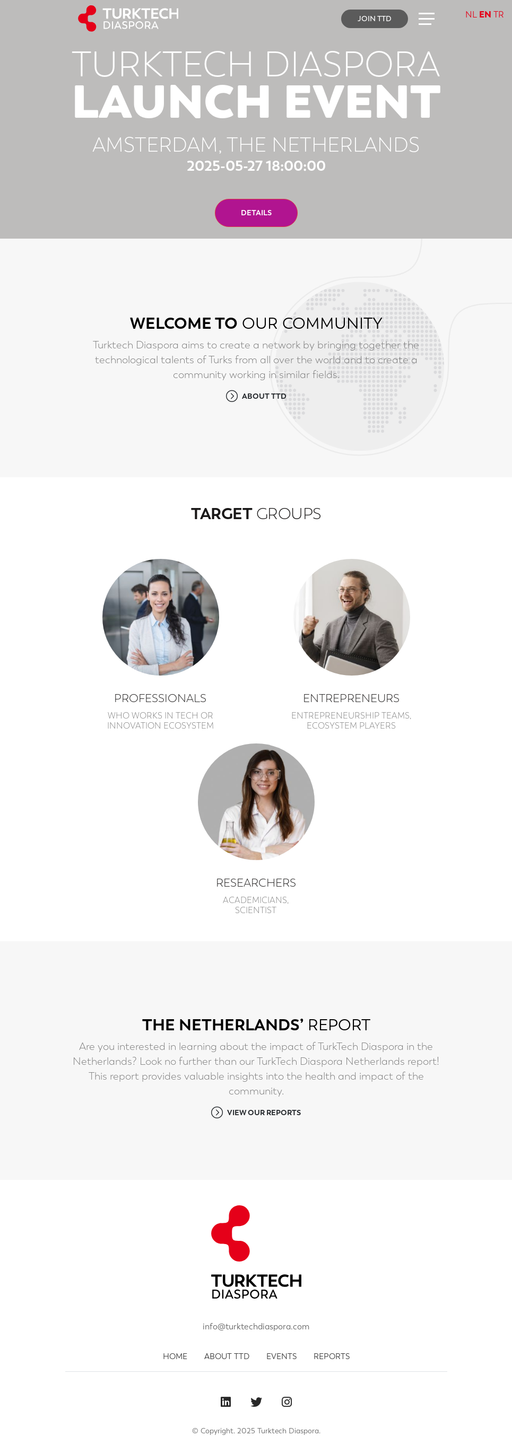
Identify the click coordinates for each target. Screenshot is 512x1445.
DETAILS (256, 212)
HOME (175, 1356)
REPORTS (332, 1356)
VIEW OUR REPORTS (256, 1112)
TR (498, 14)
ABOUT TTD (256, 396)
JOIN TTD (375, 18)
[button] (427, 19)
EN (485, 14)
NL (471, 14)
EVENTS (281, 1356)
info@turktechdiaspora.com (256, 1326)
